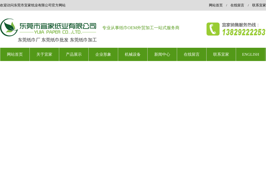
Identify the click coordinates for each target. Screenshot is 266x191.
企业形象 (103, 54)
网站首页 (216, 5)
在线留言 (237, 5)
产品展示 (74, 54)
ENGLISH (250, 54)
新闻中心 (162, 54)
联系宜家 (259, 5)
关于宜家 (44, 54)
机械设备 (133, 54)
